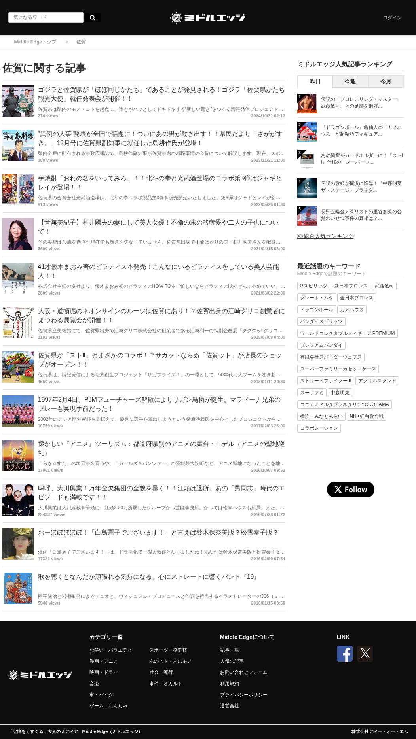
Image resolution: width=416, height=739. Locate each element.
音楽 (94, 683)
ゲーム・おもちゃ (108, 706)
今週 (350, 81)
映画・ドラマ (103, 672)
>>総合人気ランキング (325, 236)
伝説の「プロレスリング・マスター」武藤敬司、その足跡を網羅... (361, 102)
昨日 (315, 81)
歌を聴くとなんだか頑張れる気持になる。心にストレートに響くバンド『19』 (149, 576)
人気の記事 (232, 661)
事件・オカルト (165, 683)
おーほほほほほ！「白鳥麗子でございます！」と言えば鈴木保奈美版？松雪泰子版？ (158, 532)
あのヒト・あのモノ (170, 661)
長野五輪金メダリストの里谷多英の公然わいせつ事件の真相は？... (361, 215)
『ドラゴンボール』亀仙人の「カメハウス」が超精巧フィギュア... (361, 131)
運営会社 (229, 706)
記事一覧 (229, 650)
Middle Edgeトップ (35, 42)
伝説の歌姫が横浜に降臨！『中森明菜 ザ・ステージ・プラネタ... (361, 187)
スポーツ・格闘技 (168, 650)
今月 (385, 81)
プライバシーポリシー (244, 694)
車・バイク (101, 694)
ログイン (392, 18)
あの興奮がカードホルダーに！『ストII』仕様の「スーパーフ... (362, 159)
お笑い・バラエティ (110, 650)
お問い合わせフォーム (244, 672)
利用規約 (229, 683)
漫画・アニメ (103, 661)
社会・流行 (161, 672)
